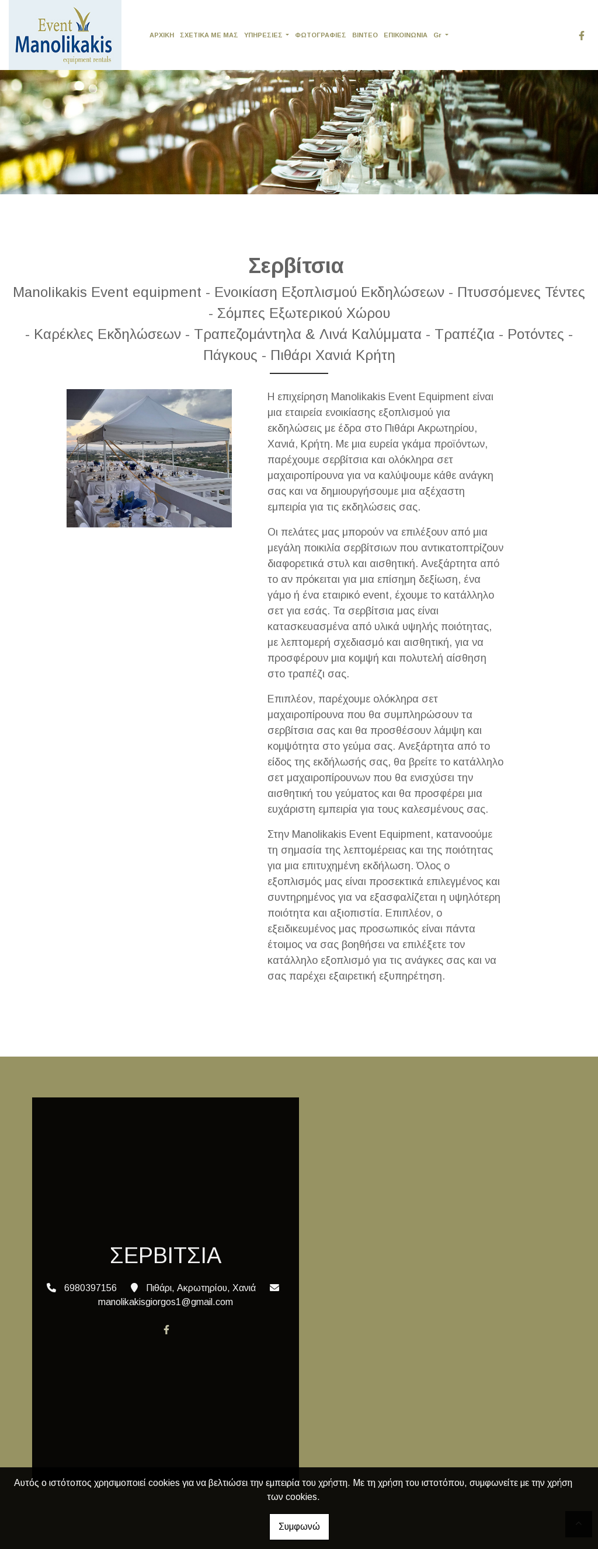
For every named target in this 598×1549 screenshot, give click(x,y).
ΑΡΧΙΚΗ (162, 35)
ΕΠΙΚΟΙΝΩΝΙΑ (405, 35)
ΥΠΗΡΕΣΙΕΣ (264, 35)
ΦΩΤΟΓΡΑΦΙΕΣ (320, 35)
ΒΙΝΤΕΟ (365, 35)
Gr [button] (438, 35)
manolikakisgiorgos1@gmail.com (165, 1302)
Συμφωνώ (299, 1526)
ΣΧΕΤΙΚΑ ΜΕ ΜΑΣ (209, 35)
